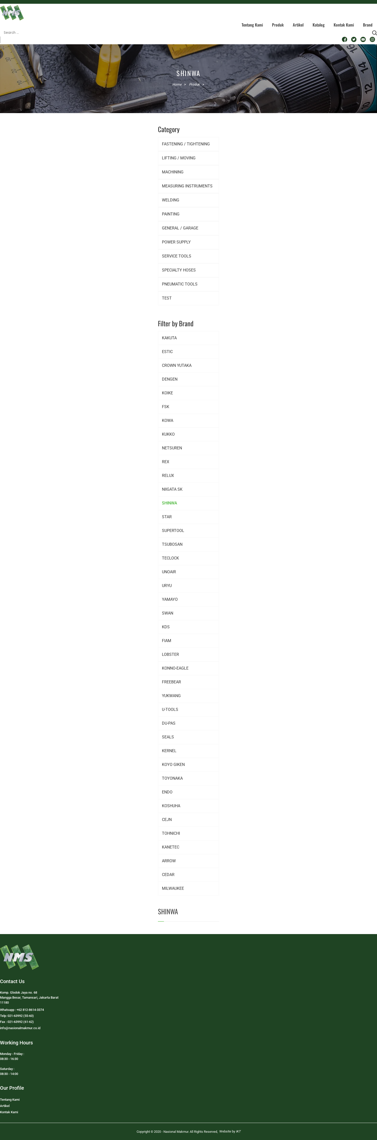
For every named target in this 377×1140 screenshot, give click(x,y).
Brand (367, 25)
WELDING (170, 200)
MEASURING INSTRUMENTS (187, 186)
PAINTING (170, 214)
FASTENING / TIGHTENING (186, 144)
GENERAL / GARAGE (180, 228)
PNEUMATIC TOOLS (180, 284)
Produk (278, 25)
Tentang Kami (252, 25)
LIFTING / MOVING (179, 158)
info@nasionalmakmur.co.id (20, 1028)
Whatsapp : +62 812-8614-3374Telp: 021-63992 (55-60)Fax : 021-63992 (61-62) (22, 1016)
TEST (167, 298)
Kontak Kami (344, 25)
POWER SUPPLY (176, 242)
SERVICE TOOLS (176, 256)
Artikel (298, 25)
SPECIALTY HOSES (179, 270)
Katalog (319, 25)
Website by (230, 1131)
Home (176, 84)
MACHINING (172, 172)
